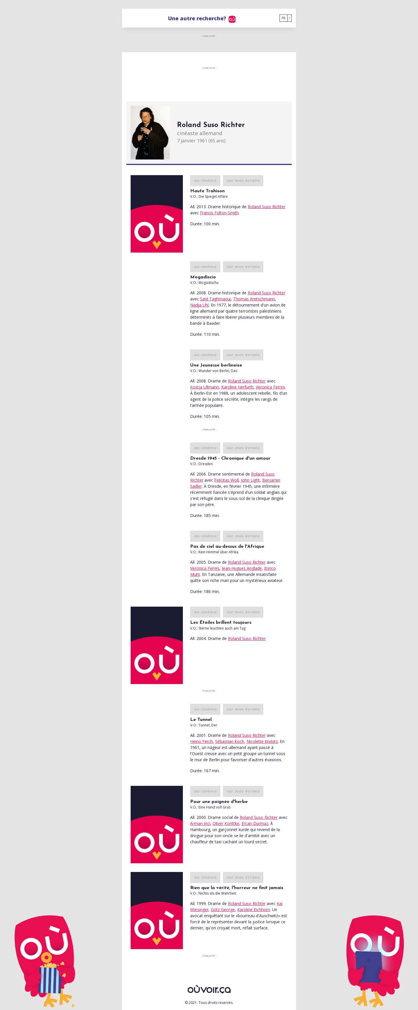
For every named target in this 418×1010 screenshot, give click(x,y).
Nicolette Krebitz (262, 741)
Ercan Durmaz (255, 823)
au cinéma (205, 180)
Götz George (223, 909)
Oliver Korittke (225, 823)
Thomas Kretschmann (254, 299)
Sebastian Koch (229, 741)
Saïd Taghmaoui (215, 299)
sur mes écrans (243, 180)
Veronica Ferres (270, 387)
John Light (250, 480)
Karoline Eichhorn (253, 909)
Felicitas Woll (226, 480)
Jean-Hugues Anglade (242, 568)
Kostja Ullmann (204, 387)
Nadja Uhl (199, 305)
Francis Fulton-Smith (219, 212)
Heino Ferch (201, 741)
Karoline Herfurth (237, 387)
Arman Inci (200, 823)
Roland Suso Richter (266, 206)
